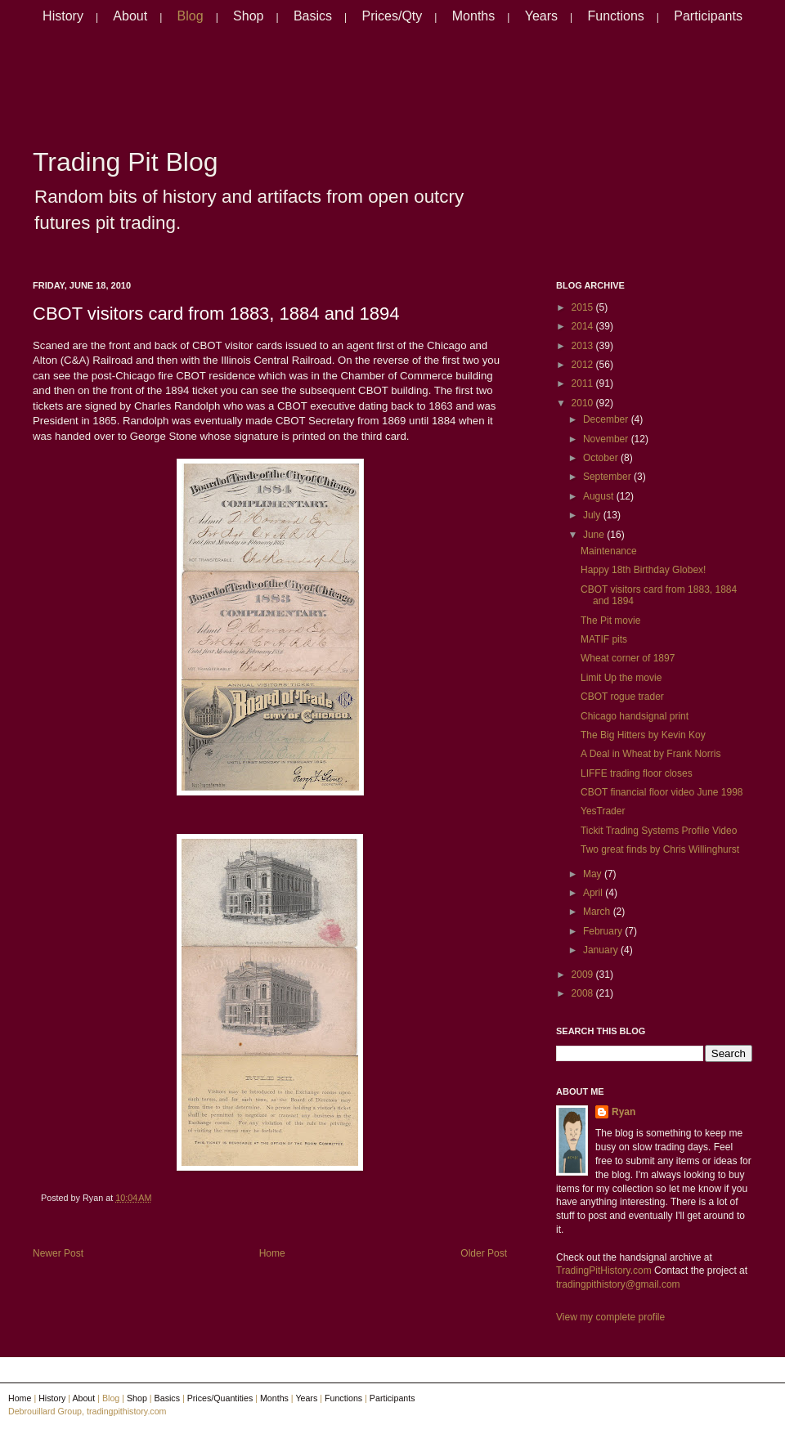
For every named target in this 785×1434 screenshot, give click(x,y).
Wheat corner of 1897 (628, 658)
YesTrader (603, 811)
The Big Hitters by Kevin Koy (643, 735)
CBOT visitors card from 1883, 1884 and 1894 (216, 313)
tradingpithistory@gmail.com (618, 1284)
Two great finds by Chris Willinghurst (660, 849)
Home (272, 1253)
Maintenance (609, 551)
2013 (584, 346)
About (130, 16)
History (63, 16)
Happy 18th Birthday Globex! (643, 570)
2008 (584, 993)
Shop (248, 16)
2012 (584, 364)
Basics (313, 16)
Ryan (623, 1112)
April (594, 892)
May (593, 874)
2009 (584, 974)
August (600, 496)
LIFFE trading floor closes (637, 773)
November (607, 439)
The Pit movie (610, 620)
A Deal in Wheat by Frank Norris (650, 754)
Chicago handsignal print (635, 716)
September (608, 476)
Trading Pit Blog (125, 162)
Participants (708, 16)
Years (541, 16)
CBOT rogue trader (622, 696)
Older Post (483, 1253)
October (602, 458)
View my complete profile (610, 1317)
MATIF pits (604, 639)
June (595, 534)
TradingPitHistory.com (604, 1270)
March (598, 911)
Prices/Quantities (220, 1398)
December (607, 419)
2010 (584, 403)
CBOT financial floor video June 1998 (662, 792)
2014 (584, 326)
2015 (584, 307)
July (593, 515)
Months (473, 16)
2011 (584, 383)
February (604, 931)
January (602, 950)
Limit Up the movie (621, 677)
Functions (615, 16)
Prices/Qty (392, 16)
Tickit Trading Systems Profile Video (659, 830)
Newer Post (58, 1253)
